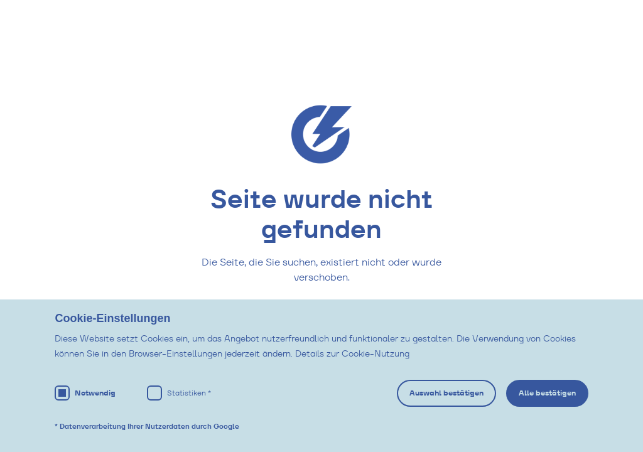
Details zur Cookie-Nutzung (352, 353)
